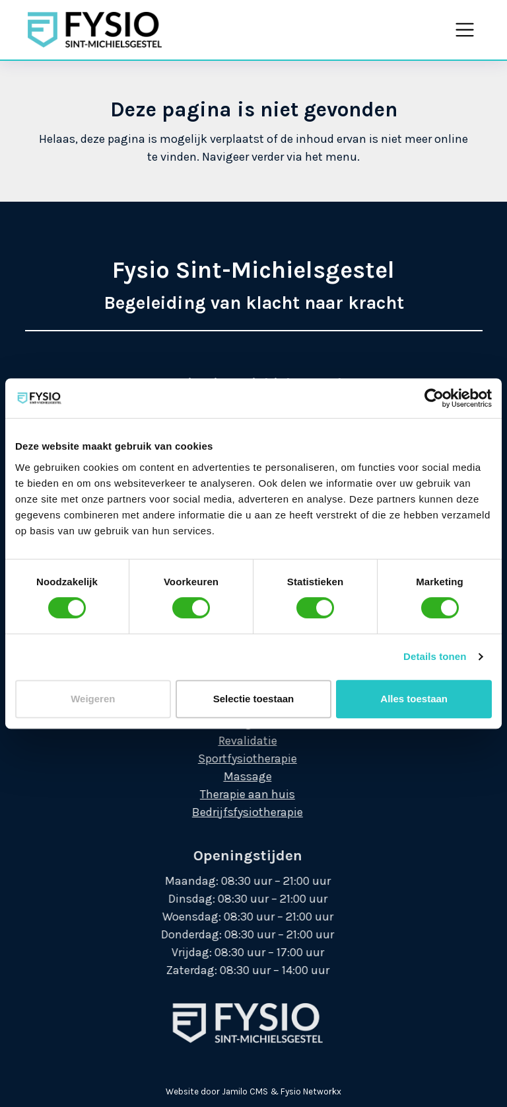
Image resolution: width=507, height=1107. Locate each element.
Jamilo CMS (245, 1091)
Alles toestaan (414, 698)
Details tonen (434, 656)
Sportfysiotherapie (233, 758)
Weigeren (93, 698)
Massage (233, 776)
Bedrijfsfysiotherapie (233, 812)
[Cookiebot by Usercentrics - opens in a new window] (434, 398)
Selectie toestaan (253, 698)
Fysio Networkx (311, 1091)
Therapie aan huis (233, 794)
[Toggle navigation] (464, 30)
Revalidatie (233, 740)
